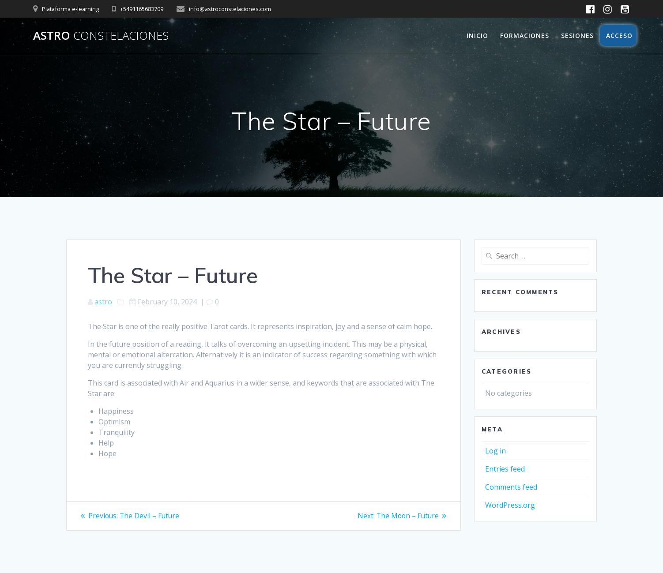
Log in (495, 451)
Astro (101, 35)
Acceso (618, 35)
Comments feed (511, 487)
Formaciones (524, 35)
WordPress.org (510, 505)
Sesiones (577, 35)
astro (103, 302)
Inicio (477, 35)
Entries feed (505, 469)
